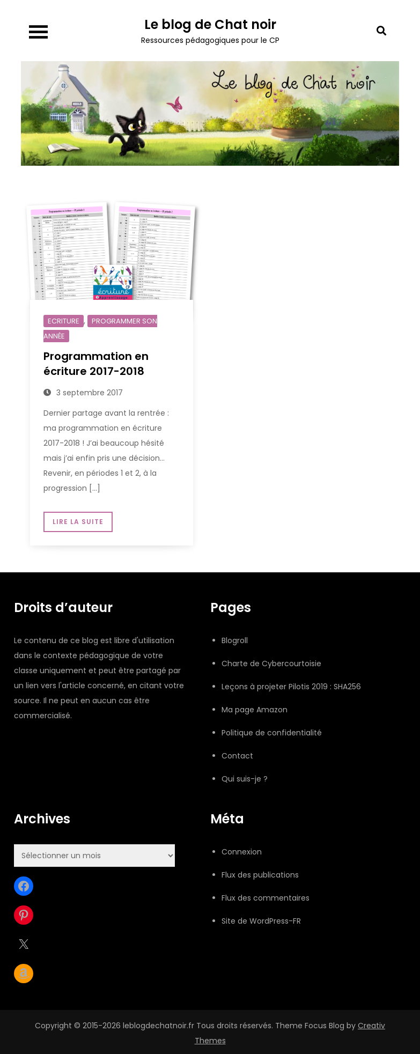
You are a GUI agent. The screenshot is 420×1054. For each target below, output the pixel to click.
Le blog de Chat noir (210, 24)
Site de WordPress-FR (261, 921)
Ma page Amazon (255, 709)
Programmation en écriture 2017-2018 (96, 364)
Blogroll (235, 640)
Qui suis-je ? (245, 778)
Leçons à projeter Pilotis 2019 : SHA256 (291, 686)
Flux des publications (260, 874)
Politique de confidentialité (272, 732)
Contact (237, 755)
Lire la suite (78, 521)
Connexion (242, 851)
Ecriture (63, 321)
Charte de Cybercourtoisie (271, 663)
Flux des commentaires (266, 898)
